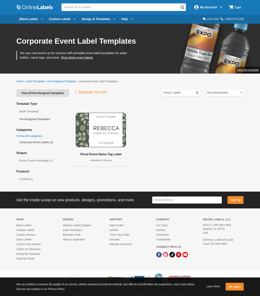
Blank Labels (24, 225)
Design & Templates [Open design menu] (98, 19)
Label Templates (35, 81)
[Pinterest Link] (179, 254)
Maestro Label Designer (77, 225)
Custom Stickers (26, 234)
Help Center (116, 225)
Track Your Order (119, 234)
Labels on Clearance (28, 249)
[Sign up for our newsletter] (187, 200)
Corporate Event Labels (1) (36, 142)
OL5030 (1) (26, 179)
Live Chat (210, 19)
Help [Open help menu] (127, 19)
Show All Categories (29, 136)
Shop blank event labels (77, 57)
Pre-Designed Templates (61, 81)
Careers (161, 230)
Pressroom (162, 234)
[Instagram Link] (166, 254)
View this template (247, 69)
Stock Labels (24, 239)
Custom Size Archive (28, 244)
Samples (114, 239)
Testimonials (163, 239)
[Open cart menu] (235, 7)
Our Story (162, 225)
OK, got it (234, 286)
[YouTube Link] (185, 254)
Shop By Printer (25, 258)
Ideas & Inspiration (74, 239)
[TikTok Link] (172, 254)
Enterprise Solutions (28, 253)
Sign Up (236, 199)
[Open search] (182, 7)
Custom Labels (25, 230)
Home (19, 81)
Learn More (213, 286)
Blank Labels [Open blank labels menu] (31, 19)
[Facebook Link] (159, 254)
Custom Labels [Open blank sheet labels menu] (62, 19)
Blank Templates (29, 111)
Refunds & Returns (120, 244)
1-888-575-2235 (232, 18)
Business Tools (72, 234)
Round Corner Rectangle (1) (36, 160)
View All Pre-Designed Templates (42, 93)
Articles (113, 230)
